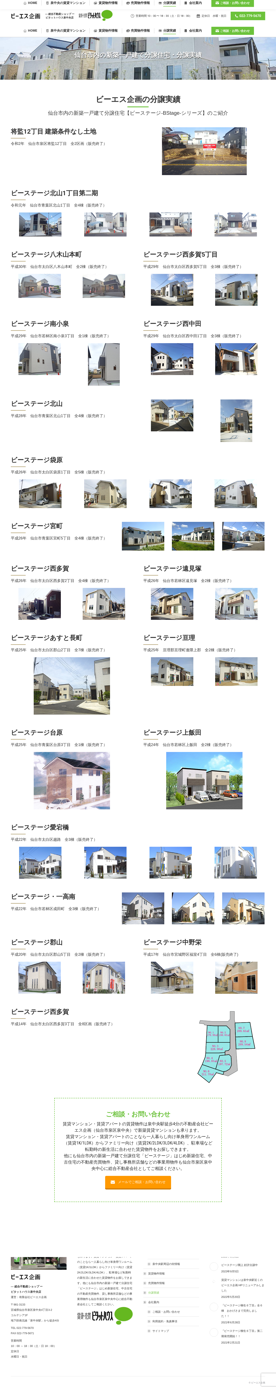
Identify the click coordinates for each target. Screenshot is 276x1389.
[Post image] (214, 1266)
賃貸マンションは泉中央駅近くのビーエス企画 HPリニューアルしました (243, 1285)
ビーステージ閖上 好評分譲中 (239, 1265)
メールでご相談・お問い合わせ (138, 1182)
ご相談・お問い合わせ (166, 1311)
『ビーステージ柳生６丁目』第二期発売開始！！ (242, 1333)
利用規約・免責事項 (164, 1321)
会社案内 (151, 1302)
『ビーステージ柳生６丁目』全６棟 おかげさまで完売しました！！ (242, 1311)
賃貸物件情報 (156, 1273)
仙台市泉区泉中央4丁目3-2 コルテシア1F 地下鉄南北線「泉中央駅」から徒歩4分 (222, 4)
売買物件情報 (156, 1283)
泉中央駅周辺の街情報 (166, 1264)
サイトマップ (160, 1330)
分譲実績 (153, 1292)
